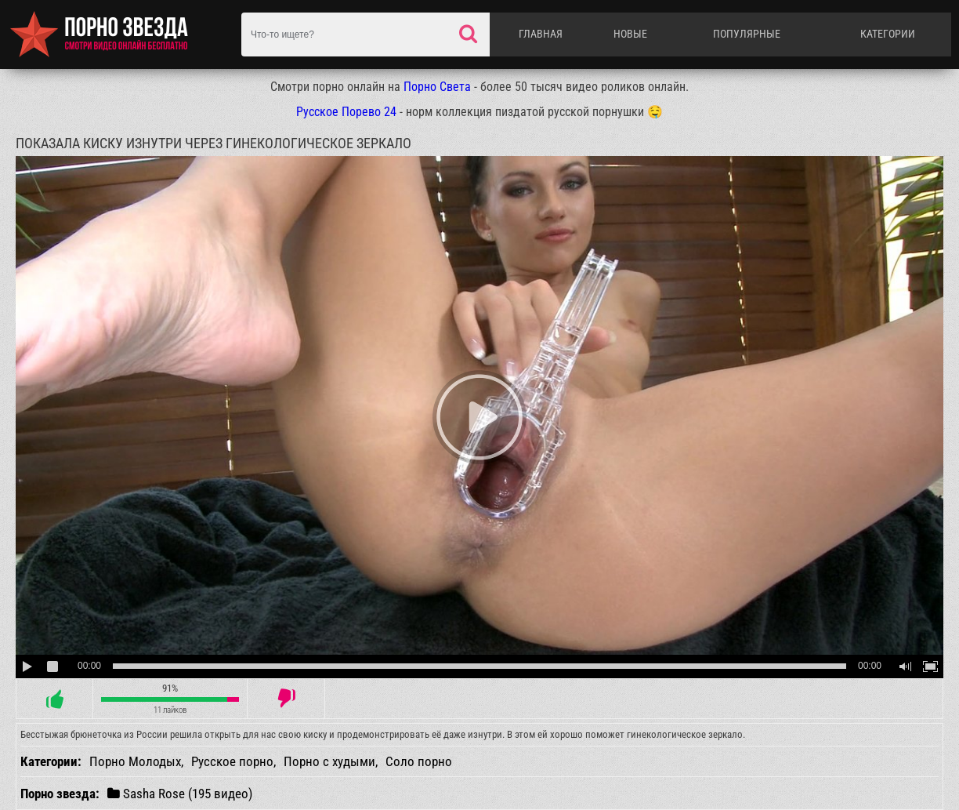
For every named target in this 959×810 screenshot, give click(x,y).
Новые (630, 33)
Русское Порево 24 (346, 111)
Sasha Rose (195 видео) (179, 793)
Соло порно (418, 761)
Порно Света (437, 86)
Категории (887, 33)
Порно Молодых (135, 761)
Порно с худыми (329, 761)
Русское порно (232, 761)
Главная (541, 33)
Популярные (746, 33)
